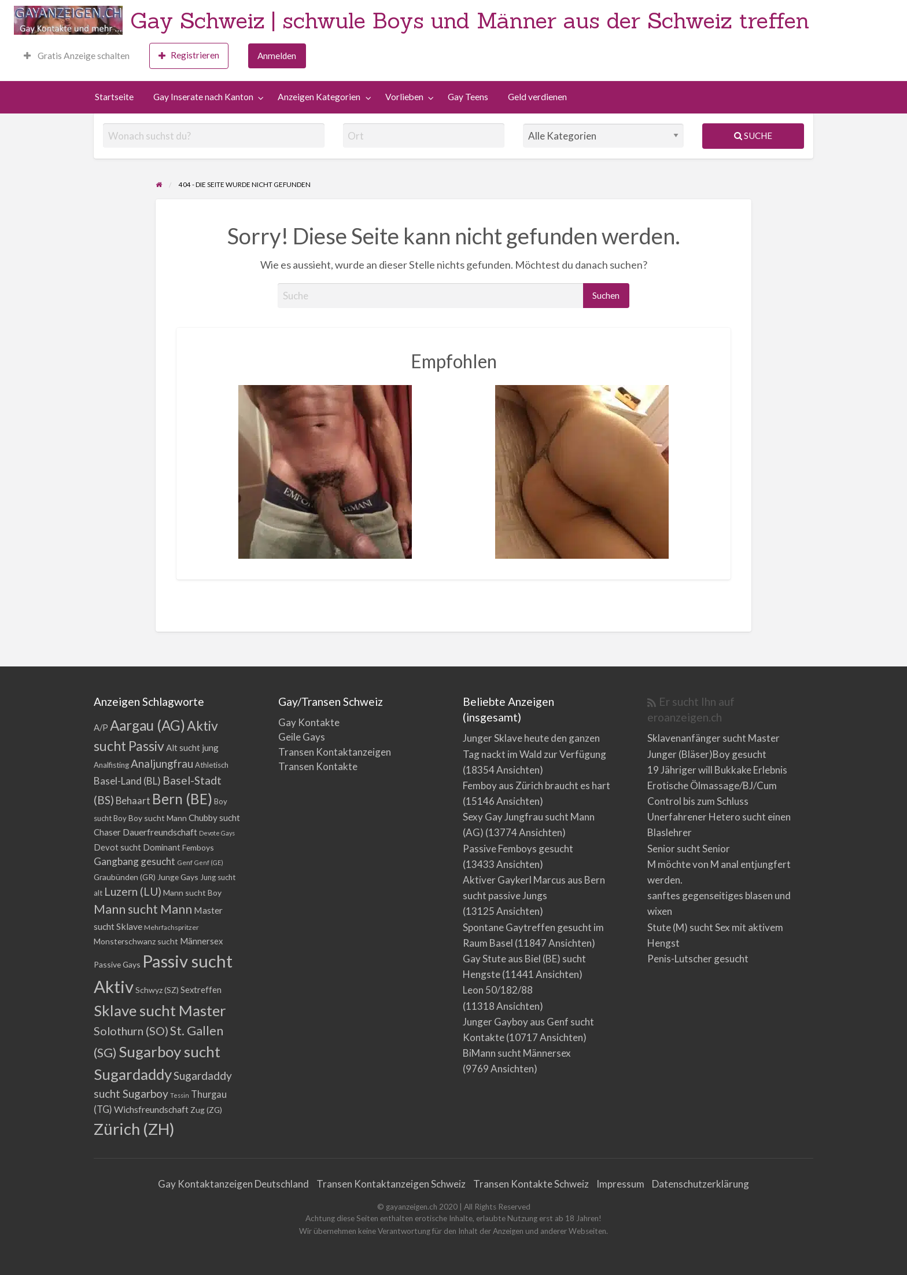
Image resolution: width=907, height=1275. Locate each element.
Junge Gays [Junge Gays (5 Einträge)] (177, 877)
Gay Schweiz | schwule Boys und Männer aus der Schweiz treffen (469, 20)
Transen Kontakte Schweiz (531, 1184)
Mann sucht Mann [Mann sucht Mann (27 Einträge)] (143, 909)
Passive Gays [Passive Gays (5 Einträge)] (117, 964)
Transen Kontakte (317, 766)
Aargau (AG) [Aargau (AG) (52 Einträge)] (147, 725)
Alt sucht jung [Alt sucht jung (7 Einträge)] (192, 747)
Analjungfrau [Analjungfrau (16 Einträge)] (162, 763)
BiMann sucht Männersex (517, 1053)
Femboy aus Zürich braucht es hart (536, 785)
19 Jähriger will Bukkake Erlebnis (717, 770)
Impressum (620, 1184)
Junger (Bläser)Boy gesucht (706, 754)
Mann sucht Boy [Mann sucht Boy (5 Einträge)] (192, 892)
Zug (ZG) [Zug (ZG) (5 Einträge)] (206, 1110)
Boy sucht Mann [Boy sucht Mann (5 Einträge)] (157, 818)
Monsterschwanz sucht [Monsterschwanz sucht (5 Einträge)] (136, 941)
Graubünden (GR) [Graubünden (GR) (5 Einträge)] (125, 877)
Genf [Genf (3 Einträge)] (185, 862)
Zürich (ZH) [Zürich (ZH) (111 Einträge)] (134, 1128)
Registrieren (188, 55)
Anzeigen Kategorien (319, 96)
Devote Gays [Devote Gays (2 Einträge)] (217, 833)
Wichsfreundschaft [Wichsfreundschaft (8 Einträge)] (151, 1109)
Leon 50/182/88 (498, 990)
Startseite (114, 96)
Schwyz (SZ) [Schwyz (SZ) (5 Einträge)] (157, 990)
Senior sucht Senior (688, 848)
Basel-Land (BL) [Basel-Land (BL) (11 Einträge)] (127, 781)
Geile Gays (301, 737)
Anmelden (276, 55)
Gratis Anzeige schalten (77, 55)
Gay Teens (468, 96)
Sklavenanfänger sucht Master (713, 738)
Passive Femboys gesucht (518, 848)
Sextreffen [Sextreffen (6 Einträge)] (201, 990)
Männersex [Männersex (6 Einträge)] (201, 941)
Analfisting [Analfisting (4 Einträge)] (111, 765)
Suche (753, 135)
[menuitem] (76, 56)
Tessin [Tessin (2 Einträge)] (179, 1095)
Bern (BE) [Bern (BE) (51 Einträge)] (182, 798)
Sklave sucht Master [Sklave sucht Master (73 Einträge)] (160, 1010)
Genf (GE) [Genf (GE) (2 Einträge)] (208, 862)
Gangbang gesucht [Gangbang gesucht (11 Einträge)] (134, 861)
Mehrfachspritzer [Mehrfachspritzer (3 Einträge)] (171, 927)
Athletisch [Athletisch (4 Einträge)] (211, 765)
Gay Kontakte (309, 722)
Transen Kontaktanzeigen (334, 752)
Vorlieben (404, 96)
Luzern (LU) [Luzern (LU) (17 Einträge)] (132, 891)
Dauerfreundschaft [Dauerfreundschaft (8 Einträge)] (160, 831)
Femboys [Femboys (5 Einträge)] (198, 847)
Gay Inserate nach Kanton (203, 96)
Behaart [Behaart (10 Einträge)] (133, 800)
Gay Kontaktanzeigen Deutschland (233, 1184)
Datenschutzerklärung (700, 1184)
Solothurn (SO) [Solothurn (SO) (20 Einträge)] (131, 1031)
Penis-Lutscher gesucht (698, 958)
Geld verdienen (537, 96)
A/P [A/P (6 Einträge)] (101, 727)
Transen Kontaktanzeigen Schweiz (391, 1184)
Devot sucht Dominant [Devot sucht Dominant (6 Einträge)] (137, 847)
